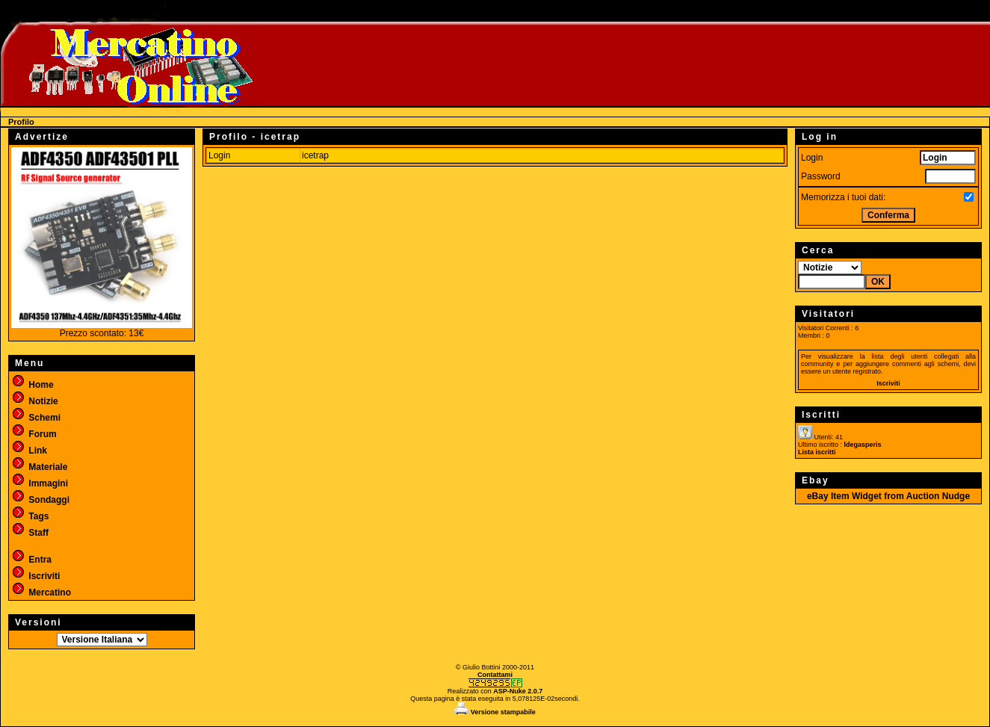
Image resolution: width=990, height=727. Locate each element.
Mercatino (41, 592)
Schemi (36, 417)
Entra (31, 559)
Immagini (39, 483)
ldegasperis (863, 444)
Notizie (34, 401)
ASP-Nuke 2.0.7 (517, 691)
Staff (30, 533)
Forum (34, 434)
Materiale (39, 467)
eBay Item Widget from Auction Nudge (888, 496)
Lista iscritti (817, 452)
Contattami (495, 674)
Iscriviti (35, 576)
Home (32, 385)
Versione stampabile (495, 712)
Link (29, 450)
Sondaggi (40, 500)
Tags (30, 516)
